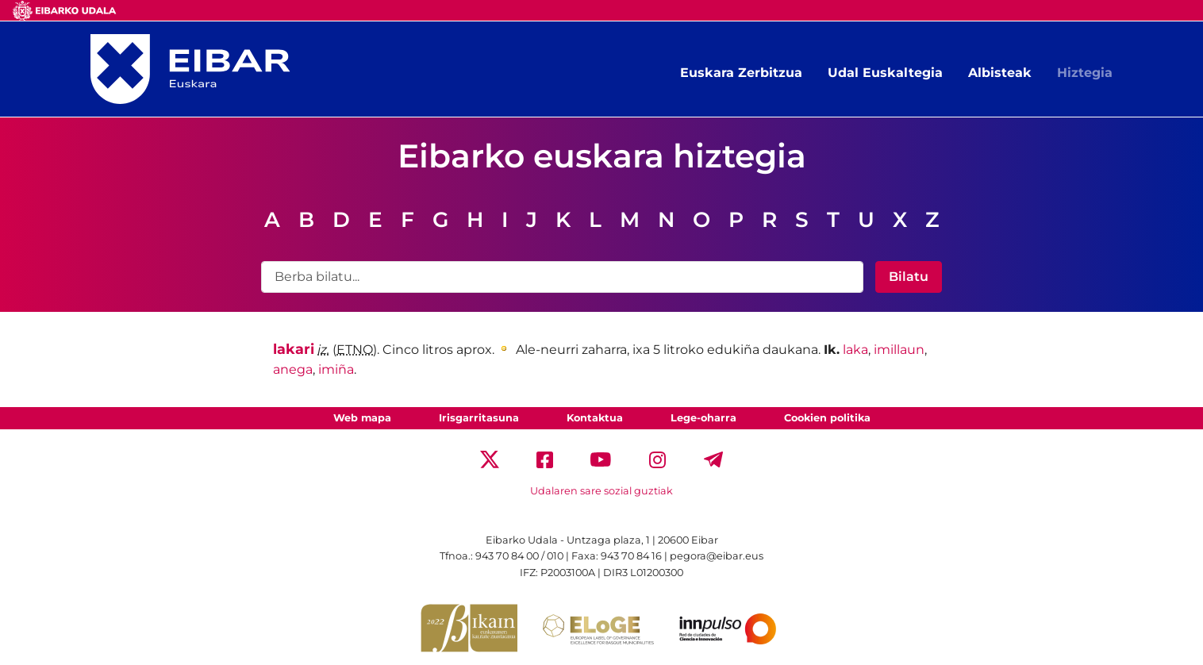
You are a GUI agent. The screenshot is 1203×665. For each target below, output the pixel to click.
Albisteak (1000, 72)
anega (293, 369)
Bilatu (908, 276)
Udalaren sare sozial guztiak (601, 491)
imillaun (899, 349)
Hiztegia (1085, 72)
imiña (336, 369)
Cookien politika (827, 418)
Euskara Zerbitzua (741, 72)
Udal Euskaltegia (885, 72)
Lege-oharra (703, 418)
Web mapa (362, 418)
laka (855, 349)
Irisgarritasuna (479, 418)
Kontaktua (595, 418)
